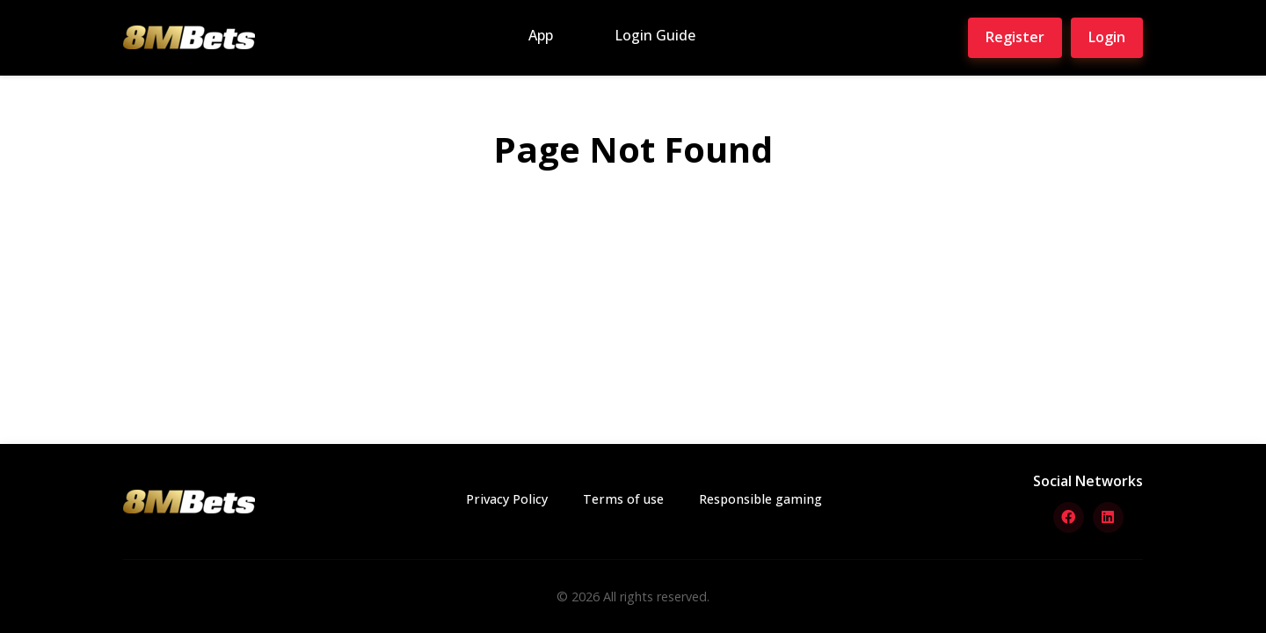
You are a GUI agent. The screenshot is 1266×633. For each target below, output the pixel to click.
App (540, 35)
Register (1015, 37)
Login (1106, 37)
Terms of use (623, 499)
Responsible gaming (760, 499)
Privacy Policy (507, 499)
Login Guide (655, 35)
